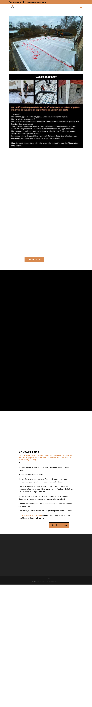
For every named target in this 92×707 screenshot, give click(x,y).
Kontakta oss (59, 647)
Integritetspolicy (54, 704)
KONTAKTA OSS (34, 259)
